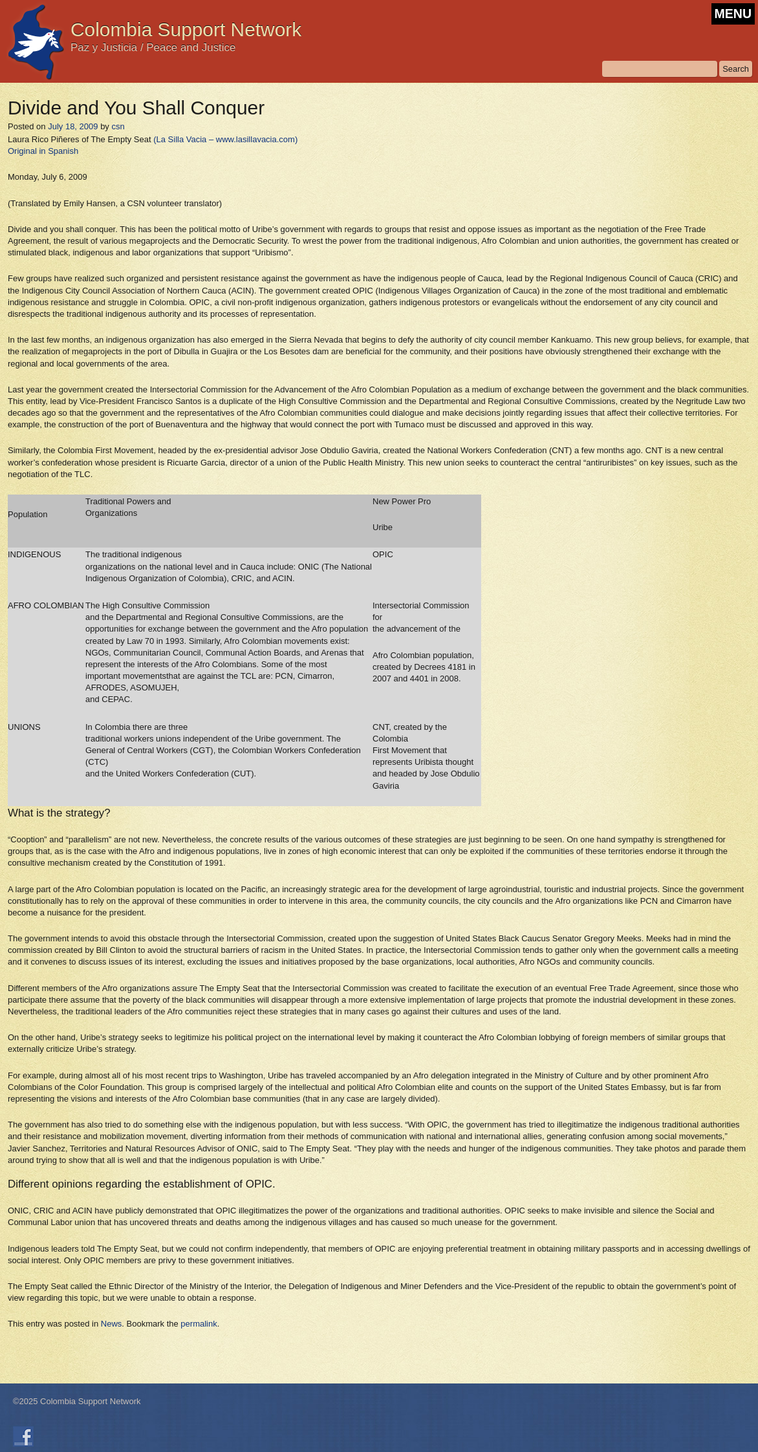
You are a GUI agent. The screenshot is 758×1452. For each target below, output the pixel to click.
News (111, 1324)
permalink (198, 1324)
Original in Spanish (43, 151)
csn (117, 126)
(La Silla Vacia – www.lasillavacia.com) (225, 139)
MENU (733, 13)
